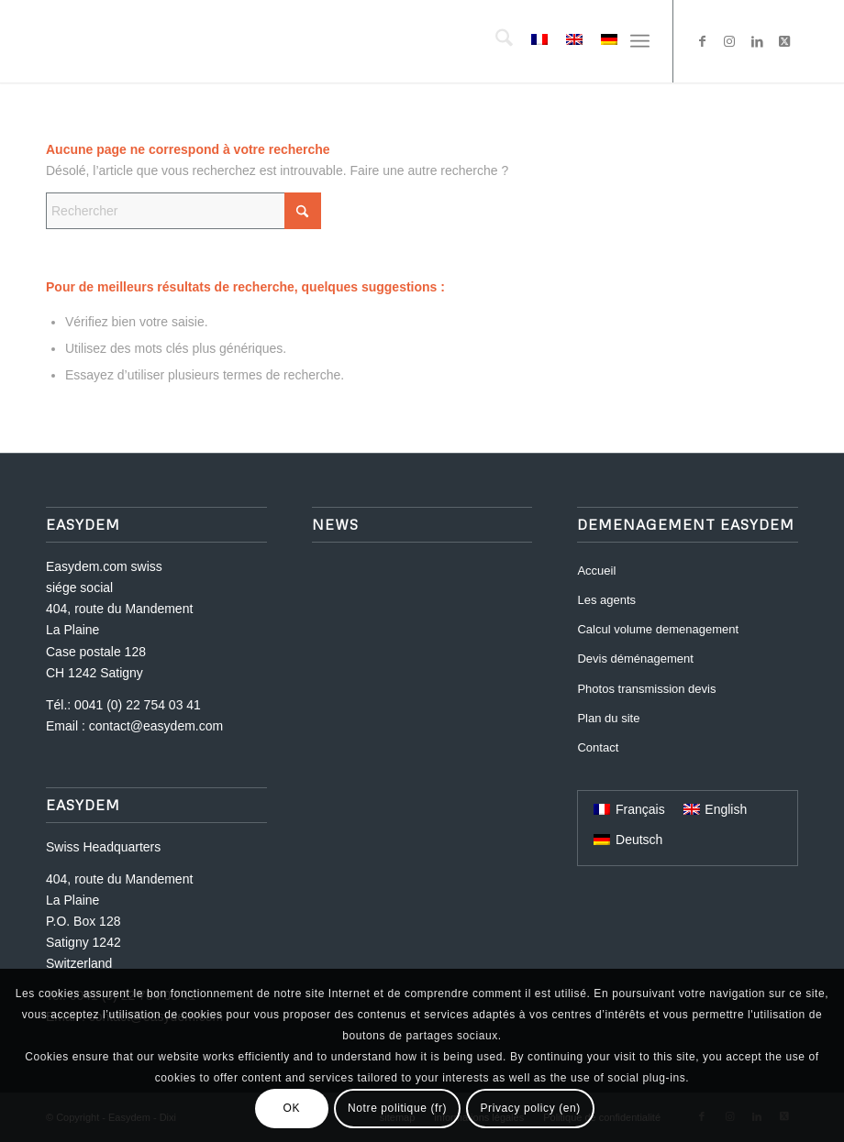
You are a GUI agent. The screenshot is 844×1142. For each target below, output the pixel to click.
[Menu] (640, 41)
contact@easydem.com (156, 726)
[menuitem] (495, 41)
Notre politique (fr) (397, 1108)
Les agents (606, 600)
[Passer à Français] (628, 809)
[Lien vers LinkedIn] (757, 41)
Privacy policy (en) (530, 1108)
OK (292, 1108)
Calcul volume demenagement (657, 629)
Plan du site (608, 718)
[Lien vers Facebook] (702, 41)
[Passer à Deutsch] (628, 839)
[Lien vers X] (784, 41)
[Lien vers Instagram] (729, 41)
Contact (597, 747)
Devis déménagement (635, 658)
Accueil (596, 570)
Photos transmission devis (646, 689)
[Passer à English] (715, 809)
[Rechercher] (495, 41)
